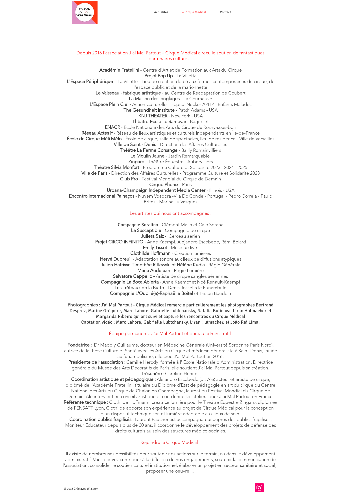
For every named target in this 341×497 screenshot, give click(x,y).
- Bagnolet (198, 121)
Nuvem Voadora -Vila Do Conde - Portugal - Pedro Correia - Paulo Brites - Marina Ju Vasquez (170, 198)
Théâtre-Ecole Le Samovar (159, 121)
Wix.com (92, 489)
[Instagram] (259, 487)
